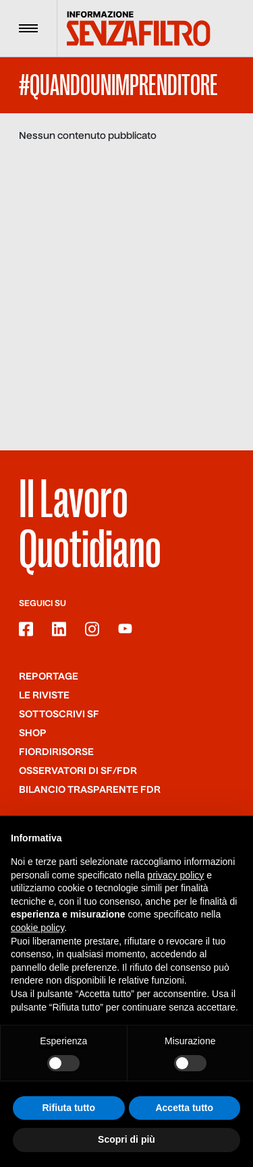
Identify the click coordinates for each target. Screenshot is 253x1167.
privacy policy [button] (175, 875)
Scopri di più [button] (126, 1140)
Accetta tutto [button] (184, 1108)
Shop (33, 733)
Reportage (48, 677)
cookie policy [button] (37, 928)
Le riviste (44, 695)
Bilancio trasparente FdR (90, 790)
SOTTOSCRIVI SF (59, 714)
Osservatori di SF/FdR (78, 771)
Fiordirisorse (56, 752)
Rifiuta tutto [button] (68, 1108)
